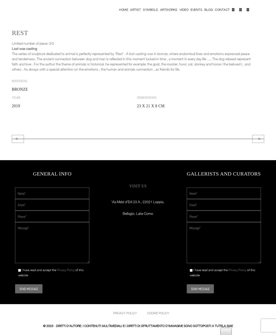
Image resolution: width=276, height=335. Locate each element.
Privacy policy (125, 313)
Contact (222, 9)
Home (123, 9)
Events (196, 9)
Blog (208, 9)
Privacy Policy (66, 270)
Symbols (150, 9)
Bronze (20, 89)
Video (184, 9)
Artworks (168, 9)
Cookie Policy (158, 313)
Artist (135, 9)
